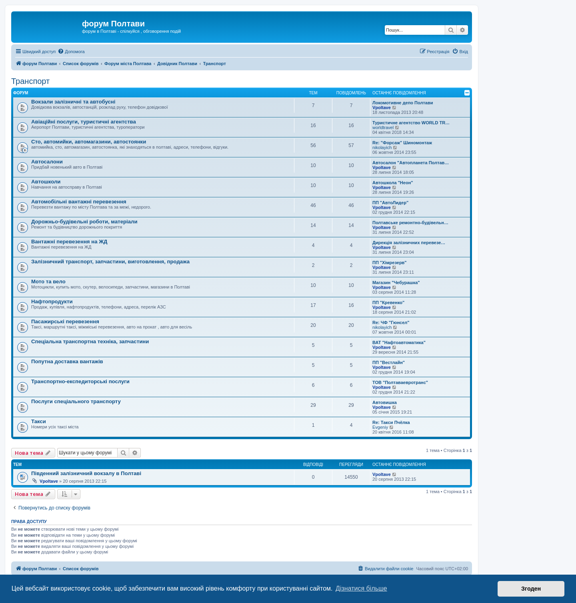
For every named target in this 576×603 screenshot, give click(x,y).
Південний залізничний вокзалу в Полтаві (86, 473)
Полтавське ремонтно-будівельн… (410, 222)
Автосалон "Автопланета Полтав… (410, 162)
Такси (38, 421)
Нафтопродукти (52, 301)
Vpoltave (381, 107)
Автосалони (47, 162)
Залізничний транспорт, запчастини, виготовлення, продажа (110, 262)
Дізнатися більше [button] (361, 588)
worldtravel (383, 127)
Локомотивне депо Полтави (402, 102)
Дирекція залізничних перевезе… (408, 242)
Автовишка (384, 402)
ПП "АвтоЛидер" (390, 202)
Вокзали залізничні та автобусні (73, 102)
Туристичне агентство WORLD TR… (411, 122)
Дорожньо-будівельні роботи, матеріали (84, 222)
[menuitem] (71, 51)
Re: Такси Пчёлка (391, 422)
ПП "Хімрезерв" (389, 262)
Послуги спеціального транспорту (76, 401)
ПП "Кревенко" (388, 302)
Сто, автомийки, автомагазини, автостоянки (88, 142)
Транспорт (30, 81)
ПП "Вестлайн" (388, 362)
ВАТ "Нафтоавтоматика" (399, 342)
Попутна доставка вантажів (67, 361)
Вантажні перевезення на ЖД (69, 242)
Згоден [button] (531, 588)
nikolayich (382, 147)
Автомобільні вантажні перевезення (78, 202)
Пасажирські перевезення (65, 321)
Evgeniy (380, 427)
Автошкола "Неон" (392, 182)
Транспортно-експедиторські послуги (80, 381)
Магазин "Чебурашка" (396, 282)
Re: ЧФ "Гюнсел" (390, 322)
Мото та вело (48, 282)
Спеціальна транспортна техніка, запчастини (90, 341)
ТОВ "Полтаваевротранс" (400, 382)
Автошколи (45, 182)
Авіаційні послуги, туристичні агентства (83, 122)
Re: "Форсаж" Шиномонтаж (402, 142)
